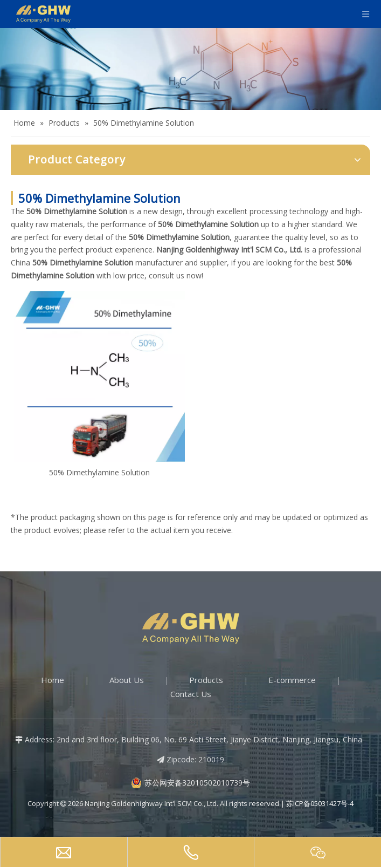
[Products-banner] (190, 69)
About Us (126, 679)
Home (52, 679)
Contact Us (190, 693)
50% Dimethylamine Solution (99, 472)
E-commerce (292, 679)
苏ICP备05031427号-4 (320, 803)
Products (206, 679)
